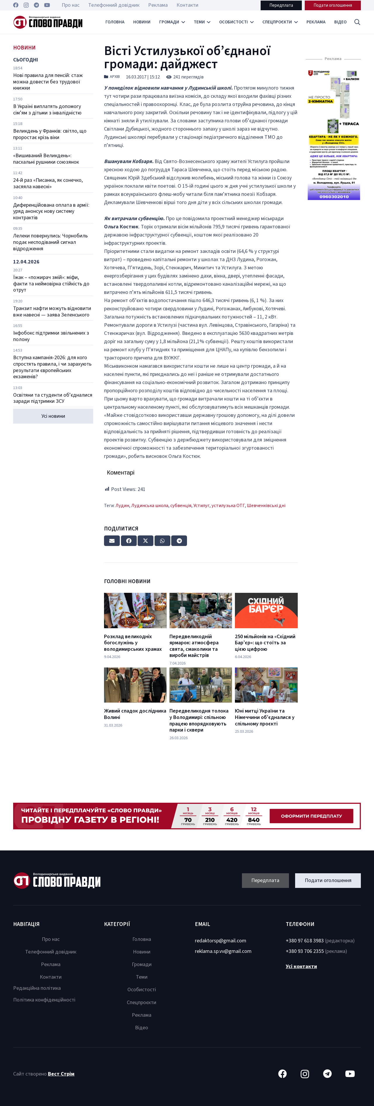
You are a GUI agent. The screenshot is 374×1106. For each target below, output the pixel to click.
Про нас (51, 939)
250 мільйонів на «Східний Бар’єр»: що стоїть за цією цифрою (265, 643)
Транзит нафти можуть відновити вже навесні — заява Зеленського (52, 312)
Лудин (122, 505)
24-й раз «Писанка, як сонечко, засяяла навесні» (48, 183)
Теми (142, 977)
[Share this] (129, 540)
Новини (141, 952)
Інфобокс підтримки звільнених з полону (51, 336)
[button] (357, 22)
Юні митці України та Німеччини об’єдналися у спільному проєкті (265, 717)
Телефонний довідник (50, 952)
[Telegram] (36, 5)
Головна (141, 939)
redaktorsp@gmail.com (220, 940)
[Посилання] (48, 22)
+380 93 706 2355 (305, 951)
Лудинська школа (149, 505)
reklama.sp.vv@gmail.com (223, 951)
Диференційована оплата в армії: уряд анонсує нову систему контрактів (51, 211)
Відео (141, 1027)
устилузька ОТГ (228, 505)
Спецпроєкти (141, 1002)
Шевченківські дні (266, 505)
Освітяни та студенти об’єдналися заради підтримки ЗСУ (52, 398)
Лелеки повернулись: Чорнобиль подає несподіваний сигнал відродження (50, 242)
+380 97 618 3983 (305, 940)
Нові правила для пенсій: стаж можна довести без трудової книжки (48, 82)
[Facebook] (15, 5)
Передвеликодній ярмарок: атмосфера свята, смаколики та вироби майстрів (194, 646)
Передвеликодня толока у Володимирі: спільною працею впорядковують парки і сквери (198, 720)
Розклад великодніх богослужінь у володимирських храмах (133, 643)
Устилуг (201, 505)
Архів (115, 77)
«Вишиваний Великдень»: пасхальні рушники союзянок (46, 159)
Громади (142, 964)
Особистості (141, 989)
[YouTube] (47, 5)
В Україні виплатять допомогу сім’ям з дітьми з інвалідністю (47, 110)
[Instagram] (26, 5)
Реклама (50, 964)
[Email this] (112, 540)
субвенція (180, 505)
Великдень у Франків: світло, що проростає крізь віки (49, 134)
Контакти (51, 977)
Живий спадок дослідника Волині (135, 714)
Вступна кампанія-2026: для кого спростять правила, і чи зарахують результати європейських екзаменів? (52, 367)
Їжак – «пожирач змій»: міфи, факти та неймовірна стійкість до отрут (51, 284)
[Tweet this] (145, 540)
